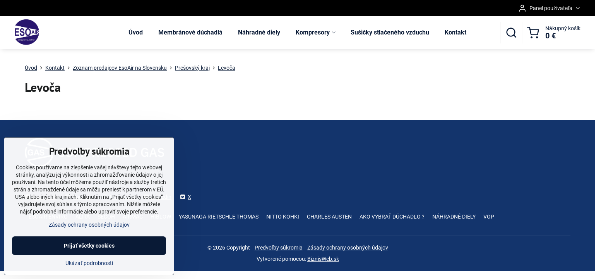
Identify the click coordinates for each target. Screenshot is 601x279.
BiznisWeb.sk (323, 259)
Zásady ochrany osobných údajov (347, 248)
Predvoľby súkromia (279, 248)
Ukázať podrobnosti (89, 268)
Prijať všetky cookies (89, 250)
